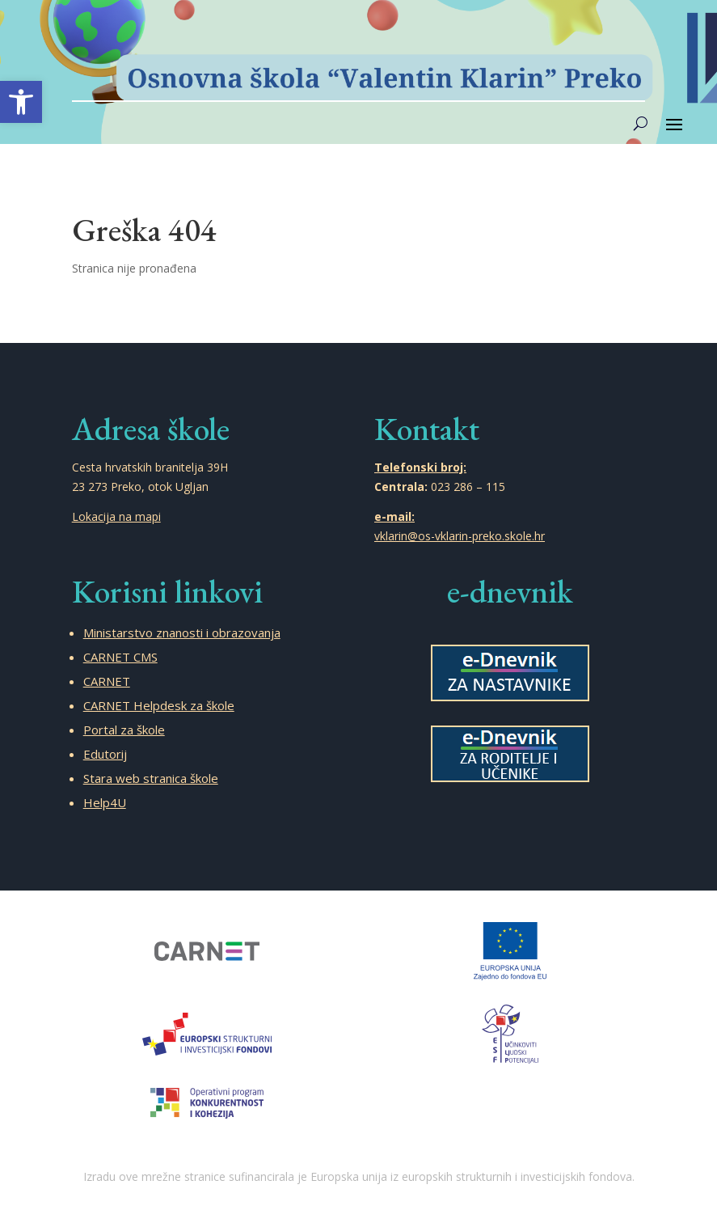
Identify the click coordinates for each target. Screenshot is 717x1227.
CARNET (106, 681)
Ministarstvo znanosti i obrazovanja (181, 632)
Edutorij (105, 754)
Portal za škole (124, 729)
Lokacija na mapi (116, 516)
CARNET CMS (120, 657)
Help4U (104, 802)
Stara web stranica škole (150, 778)
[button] (21, 102)
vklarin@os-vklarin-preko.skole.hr (459, 536)
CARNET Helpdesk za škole (158, 705)
